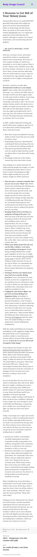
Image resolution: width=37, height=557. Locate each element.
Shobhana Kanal (22, 529)
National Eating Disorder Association (16, 350)
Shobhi (5, 531)
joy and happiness (15, 317)
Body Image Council (14, 4)
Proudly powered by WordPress (12, 554)
